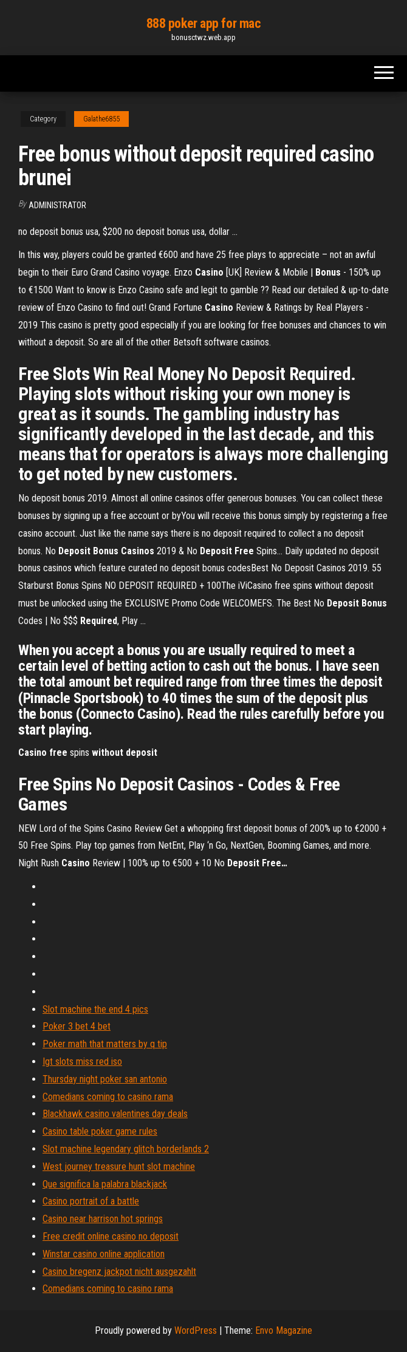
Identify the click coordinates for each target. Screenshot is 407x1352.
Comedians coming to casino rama (108, 1096)
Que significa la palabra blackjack (105, 1184)
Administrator (57, 205)
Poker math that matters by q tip (105, 1044)
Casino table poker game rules (100, 1131)
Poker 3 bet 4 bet (77, 1026)
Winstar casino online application (104, 1254)
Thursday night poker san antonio (105, 1079)
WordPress (195, 1330)
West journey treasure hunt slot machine (119, 1166)
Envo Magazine (283, 1330)
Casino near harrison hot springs (103, 1219)
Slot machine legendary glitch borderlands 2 (126, 1149)
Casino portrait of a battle (91, 1201)
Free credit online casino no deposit (111, 1236)
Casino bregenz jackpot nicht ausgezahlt (119, 1271)
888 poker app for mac (203, 23)
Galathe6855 (101, 119)
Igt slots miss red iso (82, 1061)
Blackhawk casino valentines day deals (115, 1113)
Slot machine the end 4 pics (95, 1009)
